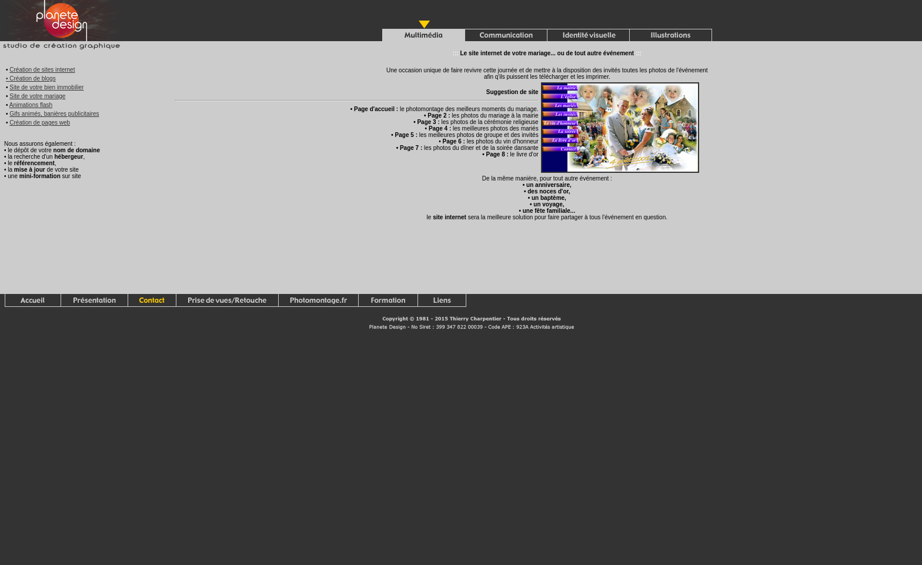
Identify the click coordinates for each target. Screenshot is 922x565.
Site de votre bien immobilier (46, 87)
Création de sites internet (42, 69)
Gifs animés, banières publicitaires (54, 114)
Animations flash (30, 105)
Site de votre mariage (37, 96)
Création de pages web (39, 122)
